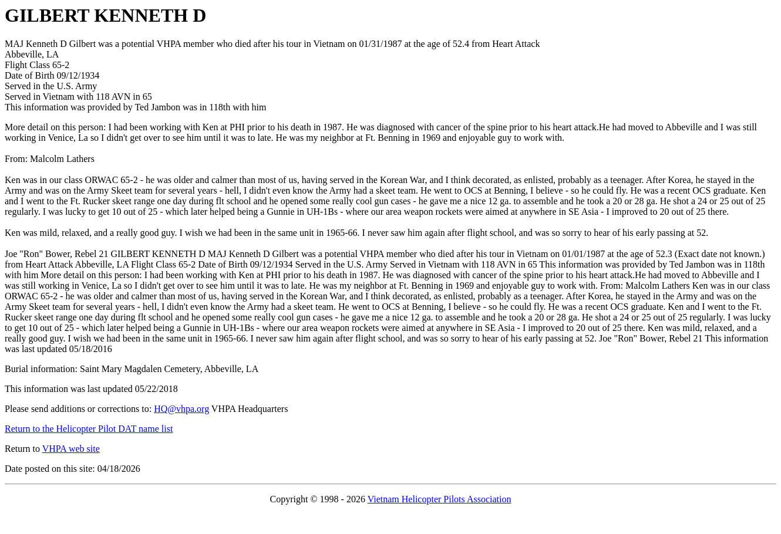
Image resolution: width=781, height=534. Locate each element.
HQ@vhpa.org (181, 409)
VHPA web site (71, 449)
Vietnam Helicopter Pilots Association (439, 499)
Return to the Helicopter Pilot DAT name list (89, 429)
